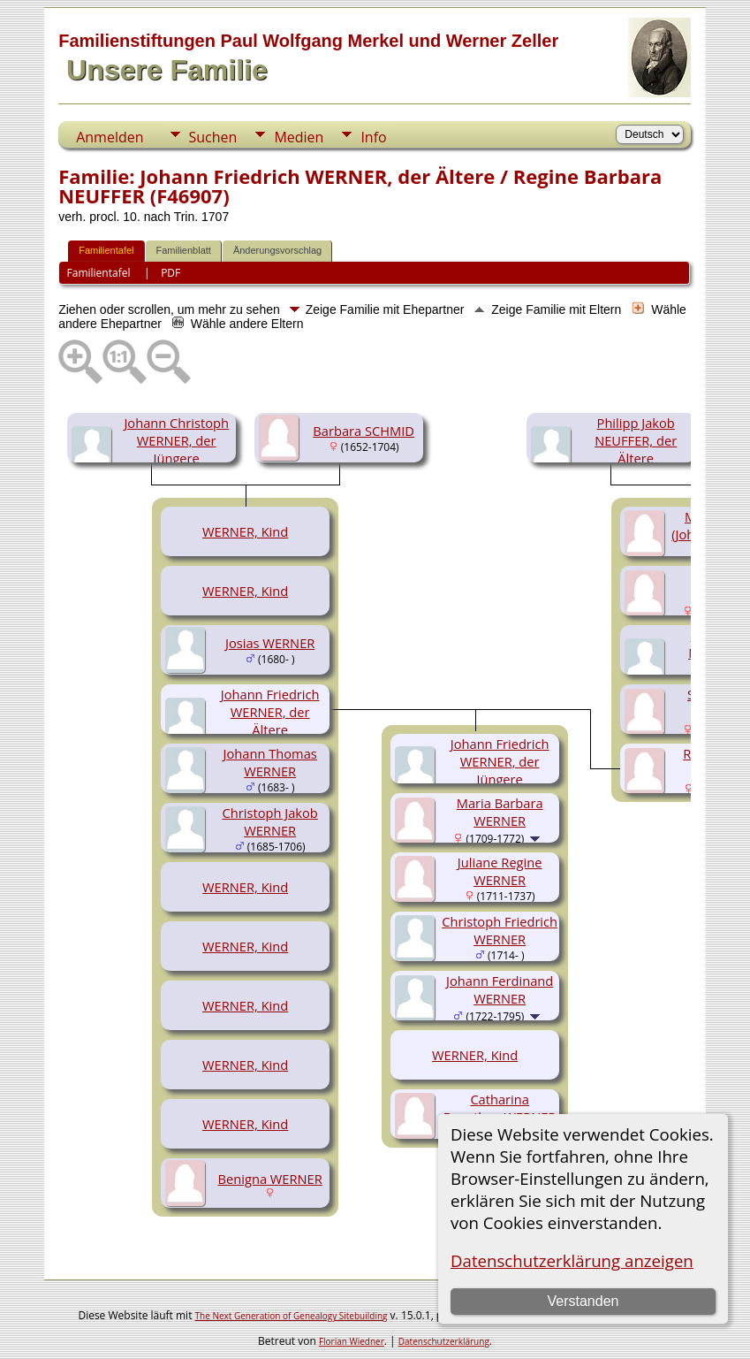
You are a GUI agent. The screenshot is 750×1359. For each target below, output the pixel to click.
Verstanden (582, 1301)
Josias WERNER (269, 643)
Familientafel (106, 250)
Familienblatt (183, 250)
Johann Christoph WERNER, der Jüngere (176, 440)
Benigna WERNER (270, 1178)
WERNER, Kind (245, 531)
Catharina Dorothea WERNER (500, 1108)
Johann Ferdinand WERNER (499, 989)
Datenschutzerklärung (443, 1341)
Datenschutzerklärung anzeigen (572, 1260)
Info (373, 137)
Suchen (213, 137)
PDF (170, 272)
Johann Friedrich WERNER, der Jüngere (500, 761)
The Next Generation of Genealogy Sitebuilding (291, 1315)
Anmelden (109, 137)
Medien (298, 137)
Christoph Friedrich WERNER (499, 930)
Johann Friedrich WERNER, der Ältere (270, 711)
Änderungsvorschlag (277, 250)
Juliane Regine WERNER (500, 871)
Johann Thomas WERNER (270, 762)
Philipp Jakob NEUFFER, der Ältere (636, 440)
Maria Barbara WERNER (500, 811)
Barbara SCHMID (363, 430)
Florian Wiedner (351, 1341)
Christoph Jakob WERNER (270, 821)
